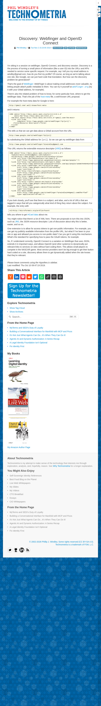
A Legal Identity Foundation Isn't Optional (28, 342)
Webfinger (28, 84)
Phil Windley (21, 48)
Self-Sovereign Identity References (26, 475)
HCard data (33, 214)
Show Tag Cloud (17, 308)
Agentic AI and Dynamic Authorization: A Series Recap (34, 339)
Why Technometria (61, 466)
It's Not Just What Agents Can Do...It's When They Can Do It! (38, 335)
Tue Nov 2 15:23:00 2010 (41, 48)
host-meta (45, 96)
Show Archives (16, 312)
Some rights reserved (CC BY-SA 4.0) (75, 542)
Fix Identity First (17, 346)
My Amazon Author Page (18, 447)
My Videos (14, 490)
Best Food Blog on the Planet (23, 479)
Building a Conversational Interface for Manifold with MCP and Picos (41, 331)
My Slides (14, 487)
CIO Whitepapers (17, 501)
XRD (58, 148)
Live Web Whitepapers (20, 483)
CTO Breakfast (16, 494)
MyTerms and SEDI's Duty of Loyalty (26, 328)
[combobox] (42, 316)
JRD (17, 221)
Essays (13, 498)
